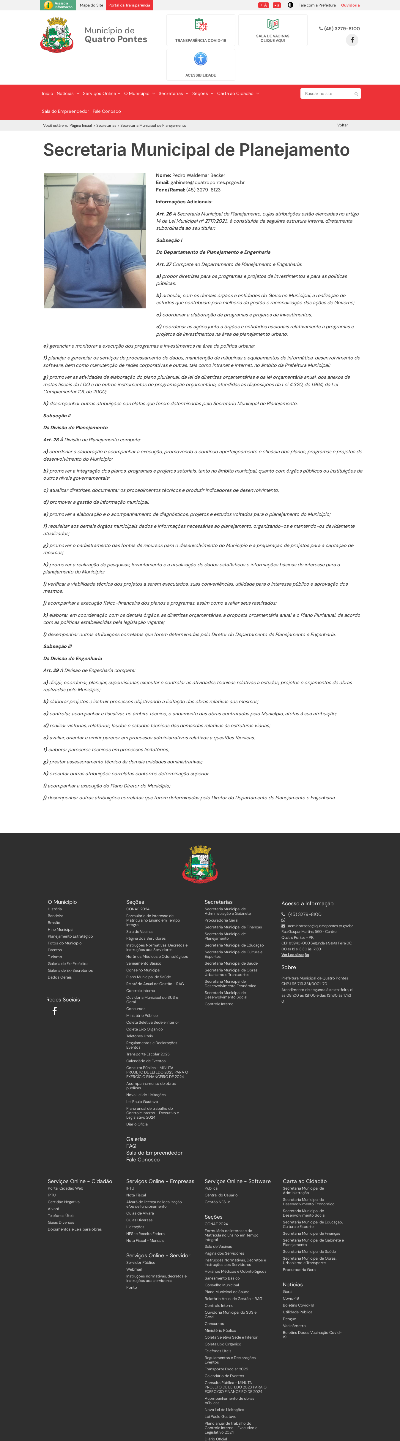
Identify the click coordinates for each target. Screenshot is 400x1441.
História (55, 884)
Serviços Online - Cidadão (80, 1156)
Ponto (131, 1262)
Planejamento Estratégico (70, 911)
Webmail (134, 1244)
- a (277, 5)
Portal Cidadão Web (65, 1163)
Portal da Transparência (129, 5)
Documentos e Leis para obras (75, 1204)
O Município (139, 69)
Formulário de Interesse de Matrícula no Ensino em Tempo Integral (153, 895)
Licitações (135, 1202)
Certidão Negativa (64, 1177)
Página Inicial (81, 100)
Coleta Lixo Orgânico (144, 1004)
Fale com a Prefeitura (317, 5)
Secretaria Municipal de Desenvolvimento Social (226, 970)
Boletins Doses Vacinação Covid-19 (312, 1309)
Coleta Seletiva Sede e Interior (152, 997)
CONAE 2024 (137, 884)
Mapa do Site (91, 5)
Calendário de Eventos (146, 1036)
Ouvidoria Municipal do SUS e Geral (152, 974)
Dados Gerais (60, 952)
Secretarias (174, 69)
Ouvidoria (350, 5)
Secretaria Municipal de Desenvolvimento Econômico (230, 958)
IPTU (52, 1170)
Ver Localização (295, 929)
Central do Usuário (221, 1170)
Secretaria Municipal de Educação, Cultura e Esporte (313, 1199)
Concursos (136, 984)
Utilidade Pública (297, 1287)
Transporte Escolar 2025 (148, 1029)
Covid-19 (291, 1273)
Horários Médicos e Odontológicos (157, 931)
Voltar (342, 100)
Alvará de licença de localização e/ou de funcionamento (154, 1179)
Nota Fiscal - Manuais (145, 1215)
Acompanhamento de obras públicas (151, 1060)
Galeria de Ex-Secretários (70, 945)
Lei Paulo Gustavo (142, 1076)
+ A (263, 5)
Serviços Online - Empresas (160, 1156)
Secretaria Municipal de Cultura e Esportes (233, 929)
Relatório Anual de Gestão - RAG (155, 959)
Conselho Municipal (143, 945)
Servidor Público (140, 1237)
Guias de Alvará (140, 1188)
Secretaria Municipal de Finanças (233, 902)
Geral (287, 1266)
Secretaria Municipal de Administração (303, 1165)
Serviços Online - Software (238, 1156)
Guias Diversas (61, 1197)
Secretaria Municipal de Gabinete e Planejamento (313, 1217)
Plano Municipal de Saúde (148, 952)
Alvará (53, 1184)
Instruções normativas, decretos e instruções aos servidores (156, 1253)
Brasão (54, 897)
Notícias (68, 69)
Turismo (55, 932)
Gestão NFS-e (217, 1177)
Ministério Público (142, 990)
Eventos (55, 925)
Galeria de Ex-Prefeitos (68, 938)
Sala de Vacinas (140, 906)
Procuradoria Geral (221, 895)
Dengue (289, 1294)
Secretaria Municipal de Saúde (231, 938)
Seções (203, 69)
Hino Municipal (60, 904)
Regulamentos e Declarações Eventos (151, 1020)
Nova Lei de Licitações (146, 1070)
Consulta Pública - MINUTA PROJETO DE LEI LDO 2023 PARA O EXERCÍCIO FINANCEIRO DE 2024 (157, 1047)
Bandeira (55, 891)
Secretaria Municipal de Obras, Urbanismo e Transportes (231, 947)
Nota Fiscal (136, 1170)
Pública (211, 1163)
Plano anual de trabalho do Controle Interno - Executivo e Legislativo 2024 (152, 1088)
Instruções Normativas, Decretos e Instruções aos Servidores (157, 922)
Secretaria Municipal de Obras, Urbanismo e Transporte (309, 1235)
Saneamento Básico (143, 938)
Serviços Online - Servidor (158, 1230)
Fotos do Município (65, 918)
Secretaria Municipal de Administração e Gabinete (228, 886)
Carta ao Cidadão (238, 69)
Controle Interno (140, 965)
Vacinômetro (294, 1301)
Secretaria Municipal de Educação (234, 920)
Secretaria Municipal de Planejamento (225, 911)
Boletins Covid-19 (298, 1280)
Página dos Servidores (146, 913)
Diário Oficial (137, 1099)
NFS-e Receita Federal (146, 1209)
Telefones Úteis (139, 1011)
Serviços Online (102, 69)
